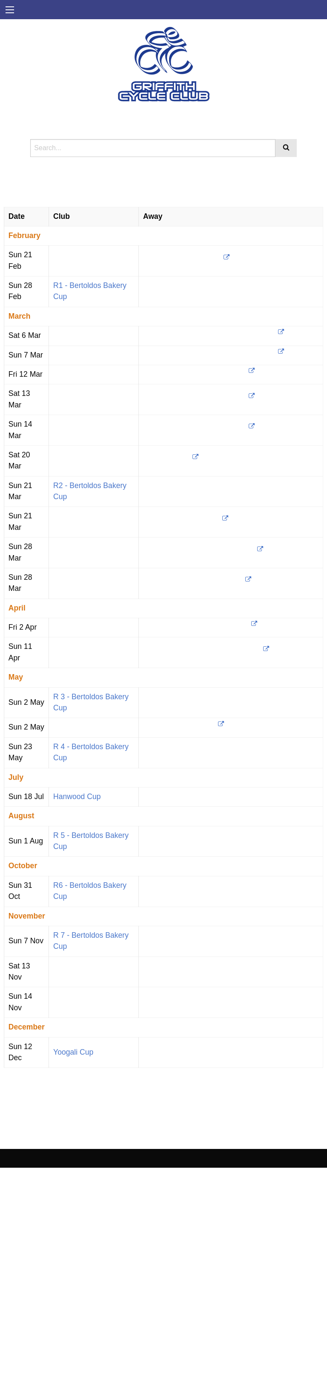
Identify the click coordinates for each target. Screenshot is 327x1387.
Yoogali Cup (73, 1052)
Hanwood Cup (77, 796)
